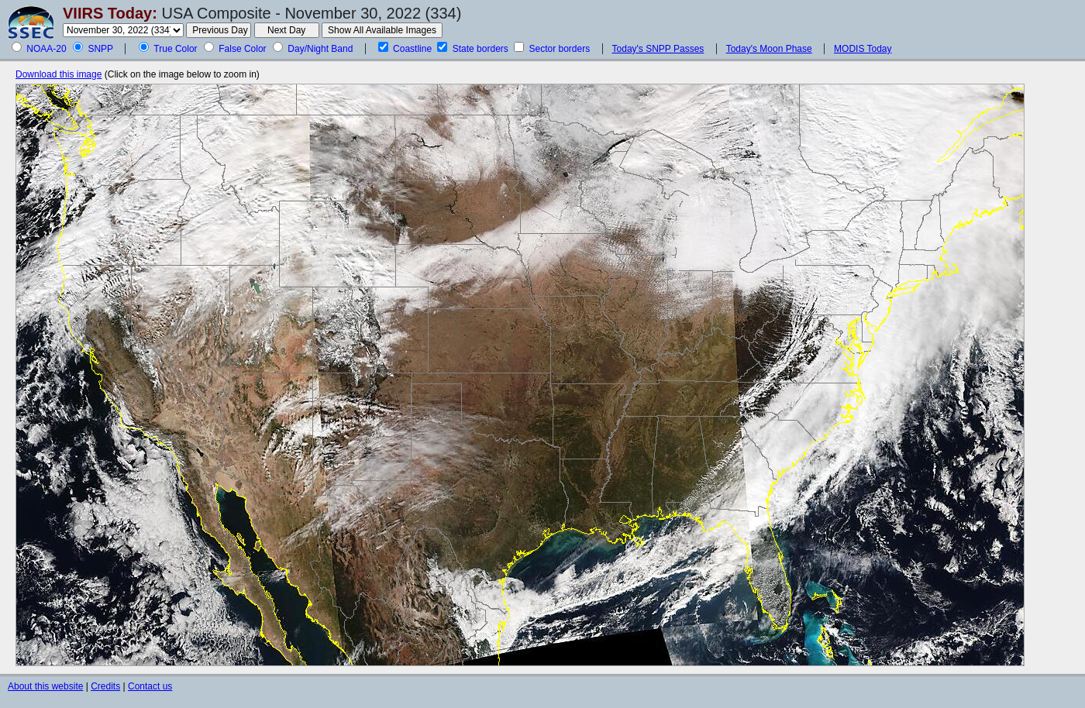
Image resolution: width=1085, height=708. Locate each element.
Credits (105, 686)
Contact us (150, 686)
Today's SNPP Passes (658, 48)
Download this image (59, 74)
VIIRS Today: (110, 13)
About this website (45, 686)
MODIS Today (862, 48)
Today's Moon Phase (769, 48)
